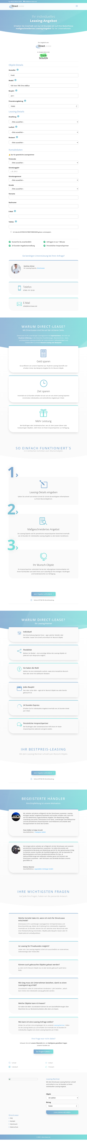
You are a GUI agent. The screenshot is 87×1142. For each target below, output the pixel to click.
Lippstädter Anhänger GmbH (43, 869)
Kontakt (12, 1121)
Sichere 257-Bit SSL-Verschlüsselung (44, 600)
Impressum (13, 1124)
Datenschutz (14, 1127)
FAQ (11, 1118)
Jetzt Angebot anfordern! (43, 594)
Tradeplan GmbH (40, 832)
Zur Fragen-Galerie (43, 1051)
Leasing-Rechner (59, 1025)
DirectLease (41, 268)
